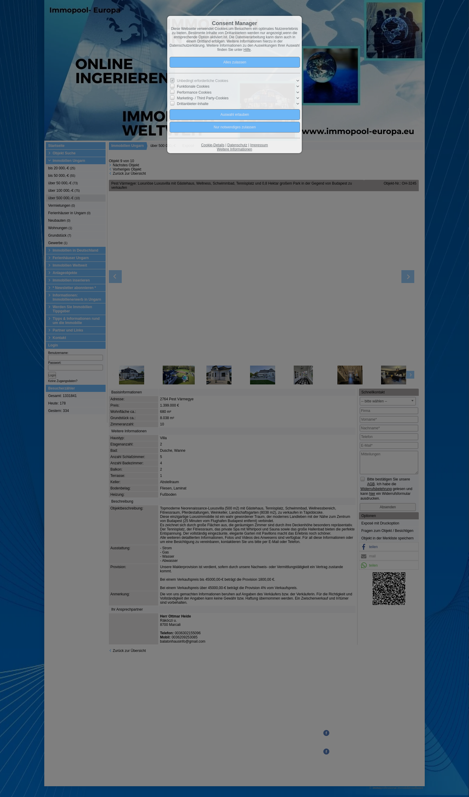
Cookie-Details (212, 145)
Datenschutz (237, 145)
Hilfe (247, 50)
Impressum (259, 145)
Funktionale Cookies (193, 86)
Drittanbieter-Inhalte (192, 104)
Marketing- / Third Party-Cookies (203, 98)
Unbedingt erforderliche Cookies (202, 81)
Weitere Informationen (234, 149)
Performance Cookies (194, 92)
